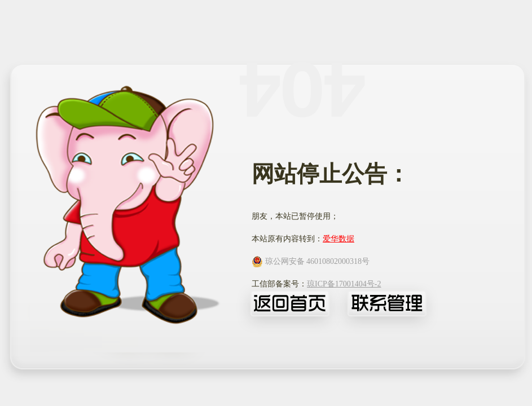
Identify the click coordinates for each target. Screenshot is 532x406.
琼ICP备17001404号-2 (344, 284)
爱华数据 (338, 239)
